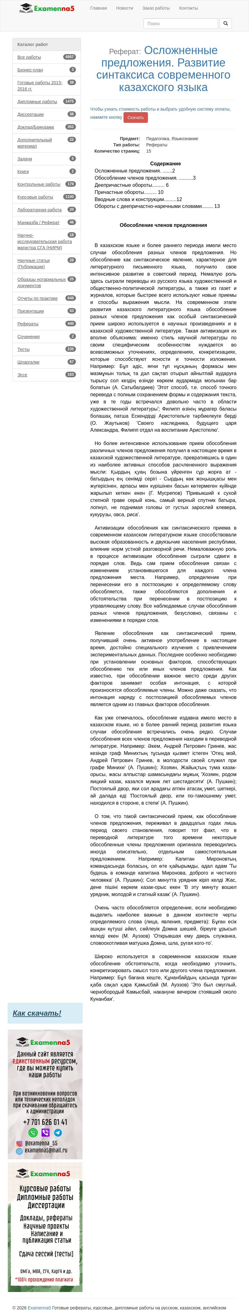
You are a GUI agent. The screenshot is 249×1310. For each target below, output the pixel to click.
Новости (124, 8)
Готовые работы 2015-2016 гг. (46, 85)
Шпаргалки (46, 362)
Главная (98, 8)
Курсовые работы (46, 197)
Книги (46, 171)
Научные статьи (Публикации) (46, 263)
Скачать (136, 117)
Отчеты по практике (46, 298)
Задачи (46, 158)
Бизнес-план (46, 69)
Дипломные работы (46, 101)
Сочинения (46, 336)
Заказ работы (156, 8)
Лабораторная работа (46, 209)
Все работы (46, 57)
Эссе (46, 374)
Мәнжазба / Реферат (46, 222)
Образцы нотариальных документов (46, 282)
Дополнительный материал (46, 143)
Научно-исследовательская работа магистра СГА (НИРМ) (46, 241)
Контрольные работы (46, 184)
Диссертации (46, 114)
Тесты (46, 349)
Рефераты (46, 323)
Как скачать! (37, 1013)
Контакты (188, 8)
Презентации (46, 311)
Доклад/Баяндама (46, 127)
